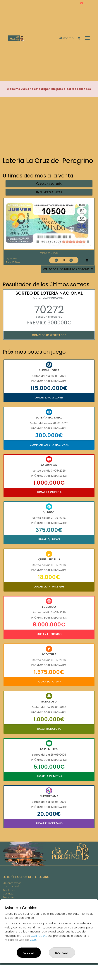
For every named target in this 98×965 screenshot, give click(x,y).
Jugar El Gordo (49, 634)
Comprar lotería (11, 886)
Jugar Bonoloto (49, 729)
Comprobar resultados (49, 335)
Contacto (8, 893)
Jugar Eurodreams (49, 823)
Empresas (8, 897)
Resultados (9, 890)
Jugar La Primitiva (49, 776)
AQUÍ (33, 940)
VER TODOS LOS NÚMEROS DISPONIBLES (68, 269)
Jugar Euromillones (49, 397)
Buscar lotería (49, 184)
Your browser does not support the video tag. (49, 127)
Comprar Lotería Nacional (49, 445)
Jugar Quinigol (49, 539)
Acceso (66, 38)
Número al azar (49, 192)
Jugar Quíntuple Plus (49, 586)
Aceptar (29, 952)
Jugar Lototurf (49, 681)
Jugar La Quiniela (49, 492)
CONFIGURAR (39, 936)
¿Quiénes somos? (12, 883)
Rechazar (62, 952)
